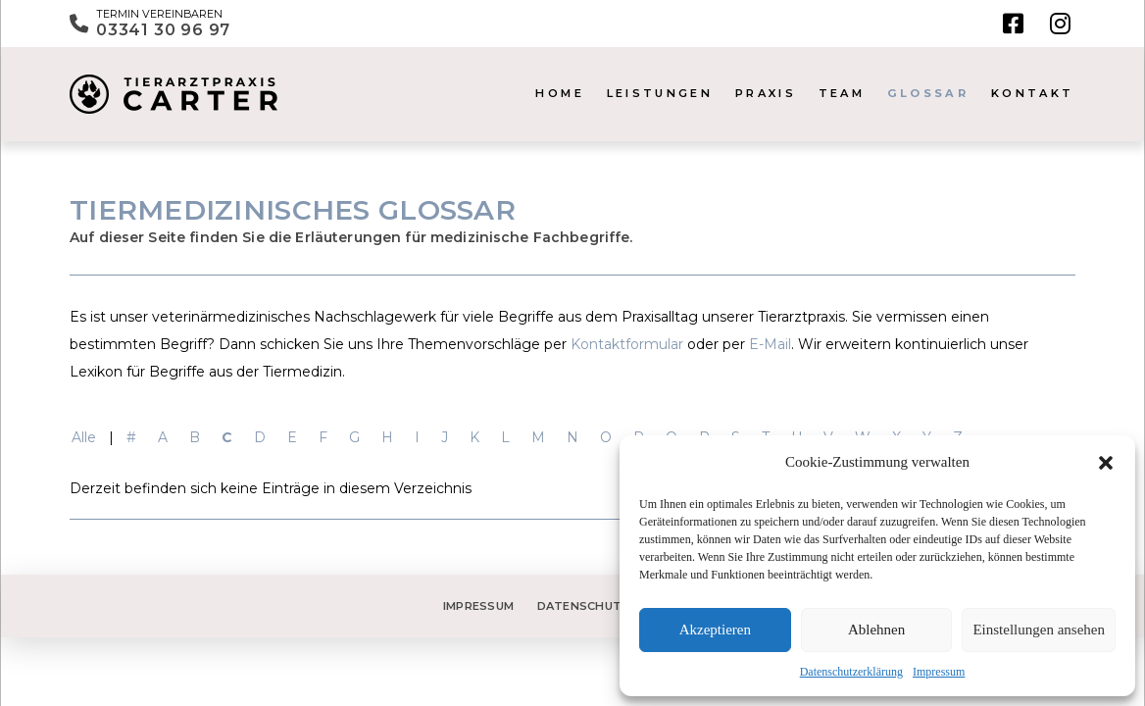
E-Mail (770, 344)
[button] (1106, 463)
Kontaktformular (627, 344)
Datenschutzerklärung (851, 672)
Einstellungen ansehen (1038, 629)
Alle (84, 437)
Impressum (939, 672)
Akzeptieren (715, 629)
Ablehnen (876, 629)
